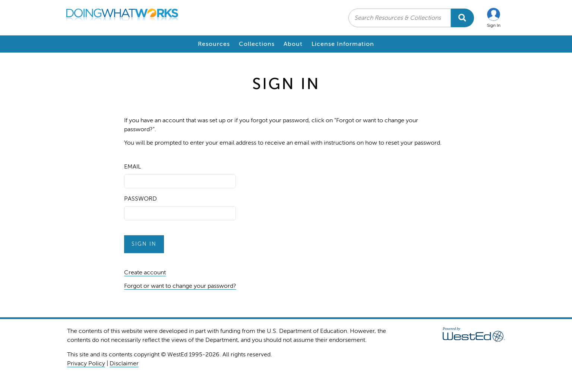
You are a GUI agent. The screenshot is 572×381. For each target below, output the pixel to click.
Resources (214, 44)
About (293, 44)
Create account (145, 272)
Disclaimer (124, 363)
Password (140, 198)
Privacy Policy (86, 363)
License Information (343, 44)
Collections (257, 44)
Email (132, 166)
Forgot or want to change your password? (180, 286)
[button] (493, 18)
